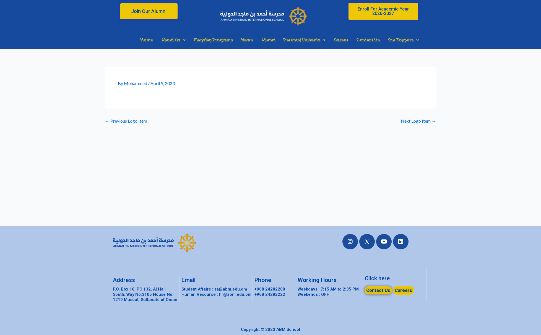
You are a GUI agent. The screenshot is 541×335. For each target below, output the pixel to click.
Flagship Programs (293, 40)
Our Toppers (482, 40)
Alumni (347, 40)
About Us (252, 40)
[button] (149, 11)
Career (420, 40)
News (326, 40)
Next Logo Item (418, 121)
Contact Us (447, 40)
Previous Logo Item (126, 121)
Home (226, 40)
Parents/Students (384, 40)
